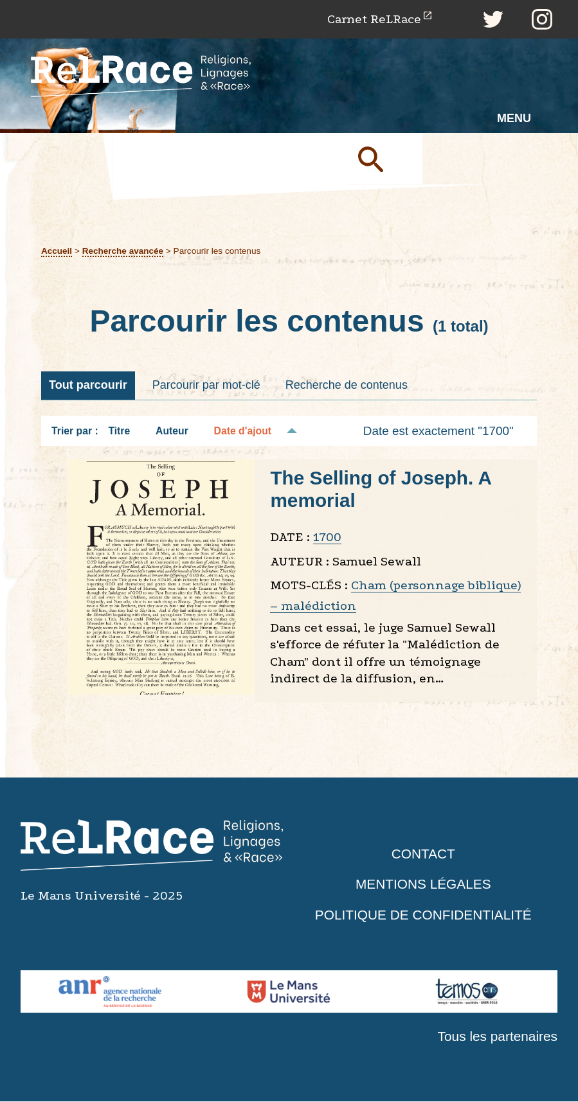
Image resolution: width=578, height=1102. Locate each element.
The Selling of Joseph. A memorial (381, 489)
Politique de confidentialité (423, 915)
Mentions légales (423, 884)
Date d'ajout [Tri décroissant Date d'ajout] (243, 430)
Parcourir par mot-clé (206, 385)
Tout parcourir (88, 385)
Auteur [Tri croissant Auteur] (172, 430)
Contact (423, 854)
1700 (327, 537)
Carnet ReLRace (373, 19)
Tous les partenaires (497, 1036)
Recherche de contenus (346, 385)
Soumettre (385, 158)
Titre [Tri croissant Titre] (119, 430)
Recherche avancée (123, 251)
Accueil (57, 251)
